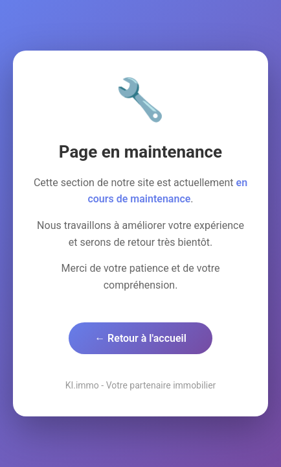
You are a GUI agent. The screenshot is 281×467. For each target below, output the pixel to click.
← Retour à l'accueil (140, 338)
